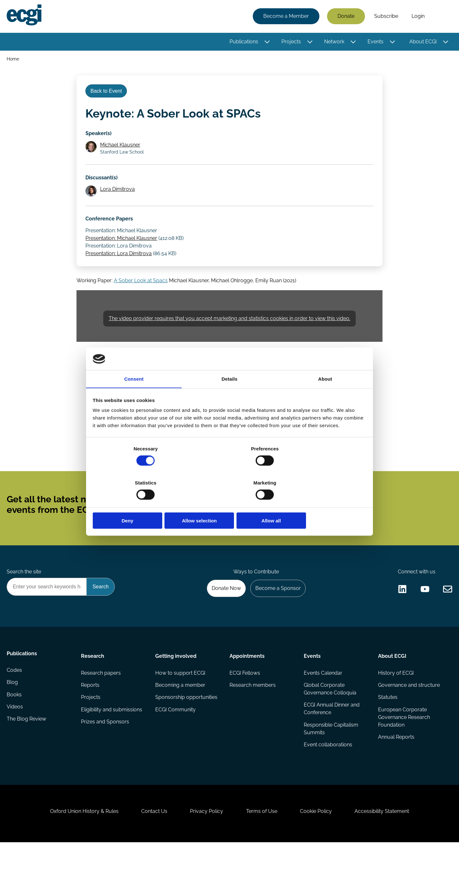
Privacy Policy (205, 848)
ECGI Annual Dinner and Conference (331, 737)
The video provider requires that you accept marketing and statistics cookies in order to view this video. (229, 333)
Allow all (321, 503)
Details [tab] (229, 397)
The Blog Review (27, 752)
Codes (15, 701)
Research (93, 683)
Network (333, 42)
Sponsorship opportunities (187, 726)
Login (417, 17)
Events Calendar (322, 701)
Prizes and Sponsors (106, 752)
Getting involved (176, 683)
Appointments (247, 683)
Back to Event (108, 95)
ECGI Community (176, 739)
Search (441, 17)
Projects (290, 42)
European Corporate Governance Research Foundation (403, 746)
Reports (91, 713)
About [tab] (325, 397)
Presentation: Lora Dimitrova (120, 265)
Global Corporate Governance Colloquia (329, 717)
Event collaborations (327, 775)
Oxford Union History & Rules (77, 848)
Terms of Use (263, 848)
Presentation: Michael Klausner (122, 250)
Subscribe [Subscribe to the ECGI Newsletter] (264, 523)
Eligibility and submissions (112, 739)
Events (374, 42)
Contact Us (150, 848)
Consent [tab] (134, 397)
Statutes (387, 726)
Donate (345, 17)
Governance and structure (408, 713)
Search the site (25, 596)
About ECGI (422, 42)
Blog (13, 713)
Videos (16, 739)
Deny (138, 503)
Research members (252, 713)
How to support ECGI (181, 701)
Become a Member (285, 17)
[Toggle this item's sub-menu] (266, 42)
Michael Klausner (122, 152)
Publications (243, 42)
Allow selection (229, 503)
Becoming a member (181, 713)
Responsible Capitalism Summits (330, 758)
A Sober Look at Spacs (141, 295)
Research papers (101, 701)
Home (14, 60)
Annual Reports (395, 767)
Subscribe (385, 17)
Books (15, 726)
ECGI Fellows (244, 701)
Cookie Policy (320, 848)
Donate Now (222, 614)
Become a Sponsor (276, 614)
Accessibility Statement (388, 848)
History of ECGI (395, 701)
